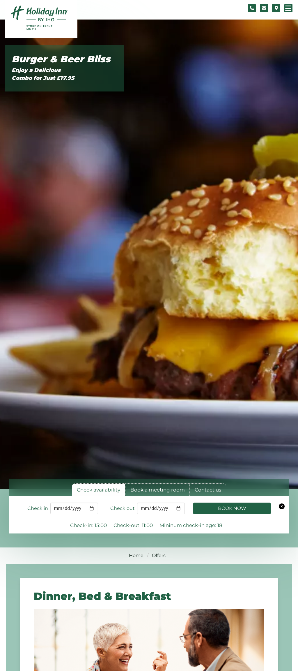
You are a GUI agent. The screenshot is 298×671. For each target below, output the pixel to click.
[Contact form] (264, 8)
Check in (37, 508)
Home (136, 555)
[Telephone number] (252, 8)
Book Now (232, 508)
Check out (122, 508)
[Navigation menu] (288, 8)
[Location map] (276, 8)
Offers (159, 555)
